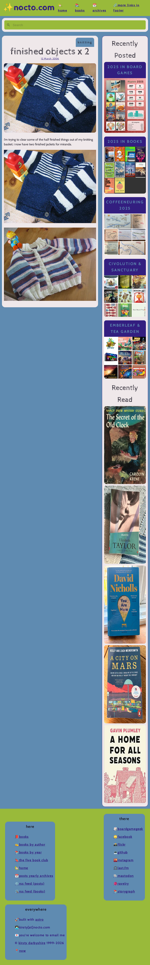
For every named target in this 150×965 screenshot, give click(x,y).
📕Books (22, 837)
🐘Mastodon (123, 876)
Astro (39, 919)
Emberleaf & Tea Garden (125, 328)
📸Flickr (119, 844)
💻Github (120, 852)
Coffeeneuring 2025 (125, 205)
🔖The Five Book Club (31, 860)
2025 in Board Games (125, 70)
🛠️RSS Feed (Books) (30, 891)
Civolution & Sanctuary (125, 267)
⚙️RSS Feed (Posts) (29, 883)
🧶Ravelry (121, 883)
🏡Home (21, 868)
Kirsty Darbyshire (32, 943)
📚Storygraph (124, 891)
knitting (85, 42)
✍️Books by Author (30, 844)
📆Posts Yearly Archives (34, 876)
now (22, 951)
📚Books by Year (28, 852)
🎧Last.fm (121, 868)
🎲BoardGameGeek (128, 829)
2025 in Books (125, 141)
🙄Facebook (122, 837)
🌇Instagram (123, 860)
